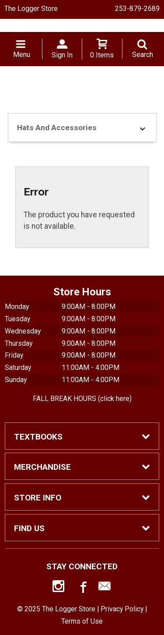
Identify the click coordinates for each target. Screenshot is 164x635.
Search (142, 54)
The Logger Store (31, 8)
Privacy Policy (122, 609)
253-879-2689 (137, 8)
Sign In (62, 55)
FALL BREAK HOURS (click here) (82, 398)
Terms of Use (82, 621)
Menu (21, 54)
